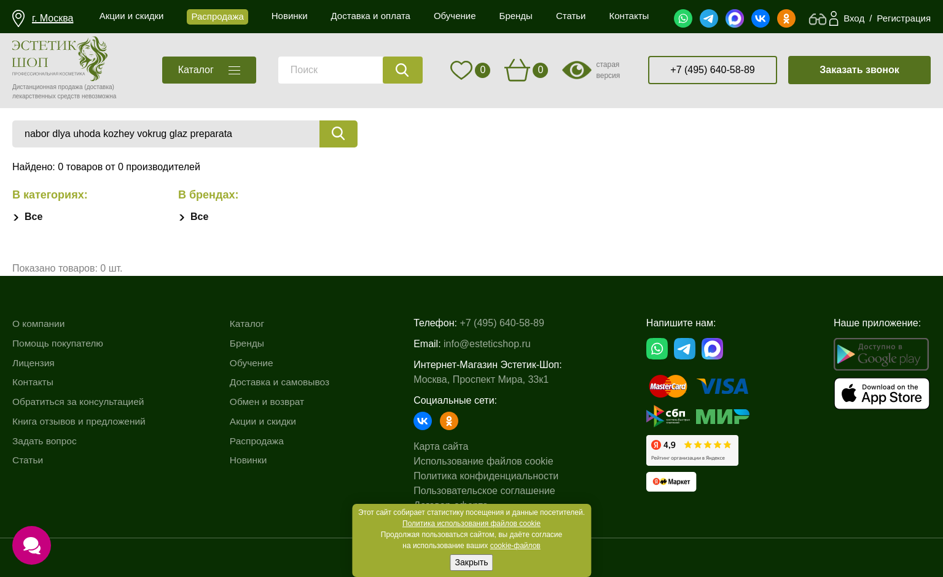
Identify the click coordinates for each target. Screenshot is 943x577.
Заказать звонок (859, 70)
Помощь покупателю (59, 343)
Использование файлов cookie (487, 461)
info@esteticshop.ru (491, 344)
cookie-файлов (515, 545)
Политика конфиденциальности (490, 476)
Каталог (250, 323)
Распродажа (260, 440)
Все (33, 216)
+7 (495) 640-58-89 (712, 70)
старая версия (608, 70)
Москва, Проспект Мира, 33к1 (485, 379)
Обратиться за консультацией (80, 401)
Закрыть (471, 562)
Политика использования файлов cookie (471, 523)
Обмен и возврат (270, 401)
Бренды (250, 343)
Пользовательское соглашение (488, 490)
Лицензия (34, 362)
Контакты (33, 382)
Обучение (254, 362)
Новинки (251, 459)
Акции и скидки (266, 420)
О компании (39, 323)
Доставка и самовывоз (283, 382)
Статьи (28, 459)
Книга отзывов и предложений (81, 420)
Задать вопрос (45, 440)
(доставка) (99, 87)
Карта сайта (445, 446)
